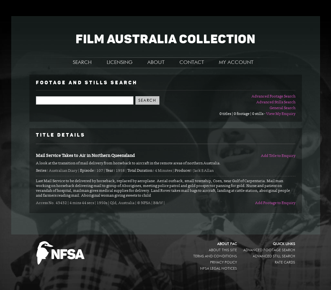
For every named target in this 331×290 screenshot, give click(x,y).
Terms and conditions (215, 256)
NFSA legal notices (218, 268)
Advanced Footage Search (273, 96)
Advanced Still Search (274, 256)
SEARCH (82, 62)
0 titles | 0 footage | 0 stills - (242, 114)
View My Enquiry (280, 114)
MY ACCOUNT (236, 62)
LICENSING (120, 62)
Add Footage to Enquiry (275, 203)
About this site (223, 250)
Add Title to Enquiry (278, 156)
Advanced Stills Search (275, 102)
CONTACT (191, 62)
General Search (282, 108)
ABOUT (156, 62)
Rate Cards (285, 262)
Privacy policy (223, 262)
